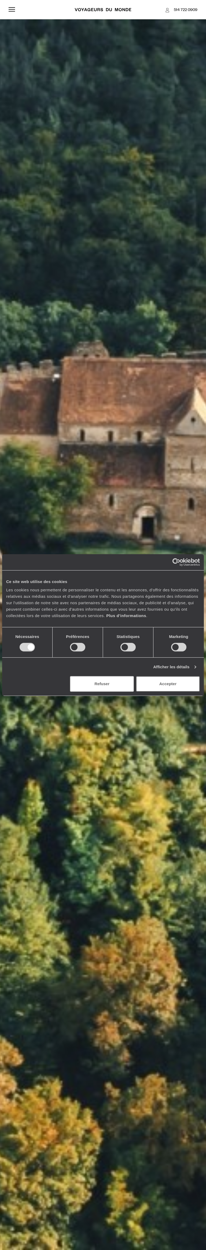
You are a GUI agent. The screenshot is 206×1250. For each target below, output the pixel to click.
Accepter (167, 683)
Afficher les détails (171, 667)
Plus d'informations (126, 615)
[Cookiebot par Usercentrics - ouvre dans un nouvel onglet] (176, 562)
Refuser (101, 683)
